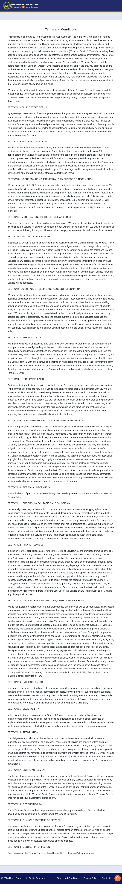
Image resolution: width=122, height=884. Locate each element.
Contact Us (107, 878)
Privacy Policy (91, 878)
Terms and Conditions (68, 878)
